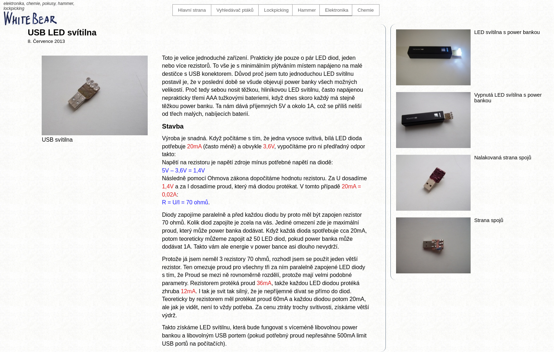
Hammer (307, 10)
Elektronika (336, 10)
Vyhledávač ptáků (235, 10)
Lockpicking (276, 10)
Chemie (366, 10)
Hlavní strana (192, 10)
